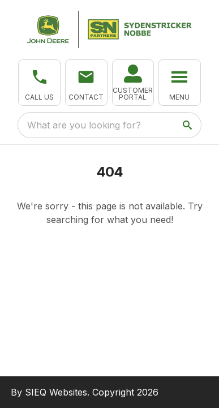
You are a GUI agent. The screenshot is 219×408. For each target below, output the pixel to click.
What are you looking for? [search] (84, 125)
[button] (39, 82)
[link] (133, 82)
